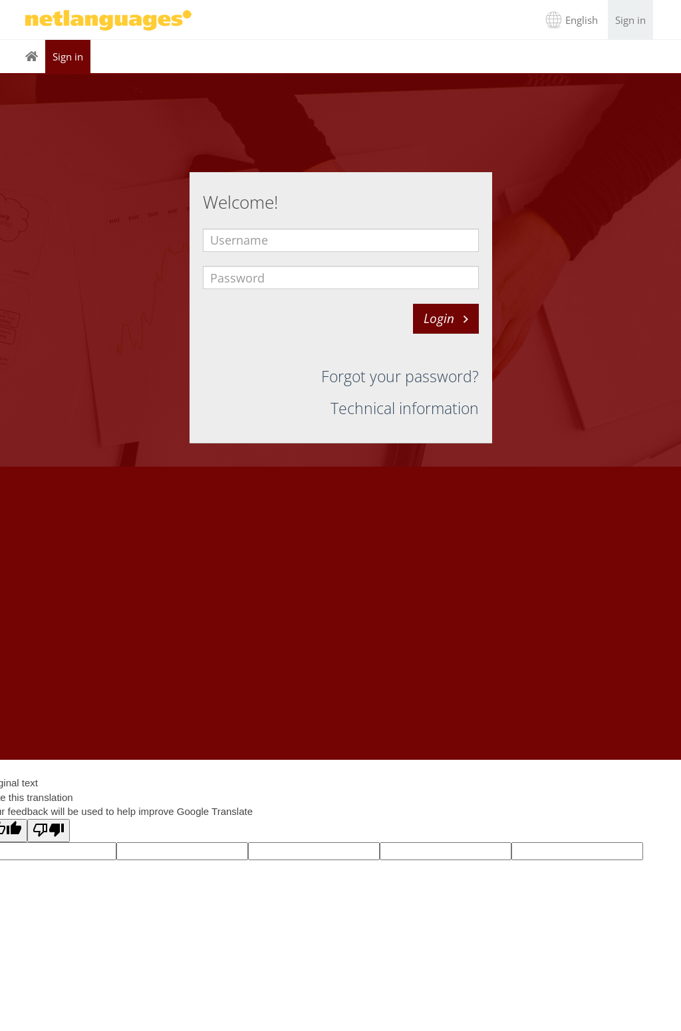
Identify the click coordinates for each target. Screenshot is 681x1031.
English (581, 20)
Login (439, 318)
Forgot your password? (400, 376)
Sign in (630, 20)
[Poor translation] (48, 830)
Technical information (405, 408)
